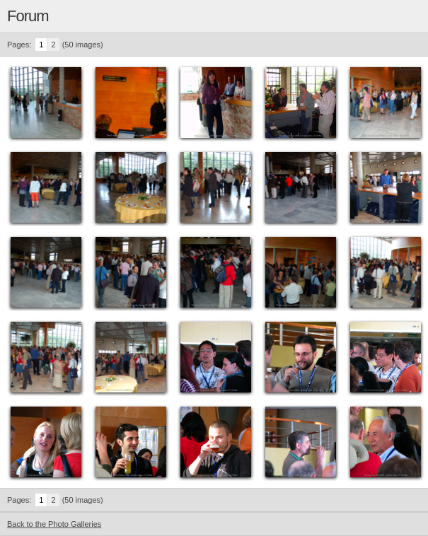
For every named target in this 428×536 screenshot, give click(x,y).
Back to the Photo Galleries (54, 524)
